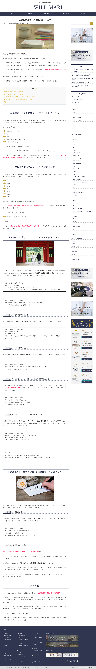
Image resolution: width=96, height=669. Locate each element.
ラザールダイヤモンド (77, 115)
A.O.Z (74, 137)
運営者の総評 (74, 251)
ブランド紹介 (87, 337)
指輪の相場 (7, 637)
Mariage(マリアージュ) (77, 160)
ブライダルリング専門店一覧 (77, 134)
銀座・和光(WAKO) (77, 179)
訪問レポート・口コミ (51, 633)
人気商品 (73, 241)
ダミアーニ (75, 130)
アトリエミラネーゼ (77, 158)
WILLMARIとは (48, 13)
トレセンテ (75, 187)
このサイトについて (27, 667)
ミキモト (74, 171)
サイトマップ (44, 667)
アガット (74, 150)
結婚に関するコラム (76, 259)
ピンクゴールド (76, 224)
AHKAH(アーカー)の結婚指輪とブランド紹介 (81, 82)
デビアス (74, 184)
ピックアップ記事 (75, 96)
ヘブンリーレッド (76, 152)
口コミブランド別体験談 (77, 238)
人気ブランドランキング (77, 99)
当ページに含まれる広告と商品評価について (16, 23)
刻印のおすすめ (8, 641)
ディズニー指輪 (20, 654)
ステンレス (75, 234)
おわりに (7, 102)
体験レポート (74, 249)
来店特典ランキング (36, 644)
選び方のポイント (8, 635)
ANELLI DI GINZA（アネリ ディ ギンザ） (81, 182)
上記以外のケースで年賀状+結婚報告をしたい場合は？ (19, 99)
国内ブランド (84, 13)
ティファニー (75, 109)
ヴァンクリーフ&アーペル (78, 117)
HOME (12, 13)
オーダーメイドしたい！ (22, 656)
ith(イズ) (74, 200)
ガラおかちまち (76, 155)
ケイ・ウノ (75, 142)
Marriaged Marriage (77, 163)
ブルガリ (74, 107)
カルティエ (75, 112)
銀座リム (74, 166)
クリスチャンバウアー (77, 208)
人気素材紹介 (74, 216)
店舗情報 (73, 243)
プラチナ (74, 218)
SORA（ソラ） (76, 203)
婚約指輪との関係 (8, 639)
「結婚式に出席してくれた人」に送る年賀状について (19, 96)
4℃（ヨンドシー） (77, 195)
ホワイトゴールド (76, 226)
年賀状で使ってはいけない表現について (15, 94)
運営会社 (36, 667)
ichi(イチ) (75, 174)
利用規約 (18, 667)
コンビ (74, 229)
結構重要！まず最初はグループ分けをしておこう (18, 91)
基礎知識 (73, 254)
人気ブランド (20, 637)
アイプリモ (75, 139)
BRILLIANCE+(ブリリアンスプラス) (80, 197)
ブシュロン (75, 128)
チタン (74, 232)
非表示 (36, 88)
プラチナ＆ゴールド (8, 655)
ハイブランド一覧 (75, 102)
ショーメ (74, 125)
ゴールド (74, 221)
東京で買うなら (20, 643)
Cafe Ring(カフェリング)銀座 (79, 176)
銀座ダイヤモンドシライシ (78, 192)
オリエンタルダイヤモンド (78, 190)
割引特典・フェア (75, 246)
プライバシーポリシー (8, 667)
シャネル (74, 123)
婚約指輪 (30, 13)
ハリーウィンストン (77, 120)
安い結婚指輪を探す (21, 635)
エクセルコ (75, 104)
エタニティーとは (21, 661)
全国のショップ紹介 (76, 256)
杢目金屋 (74, 144)
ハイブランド (66, 13)
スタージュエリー (76, 168)
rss (73, 667)
